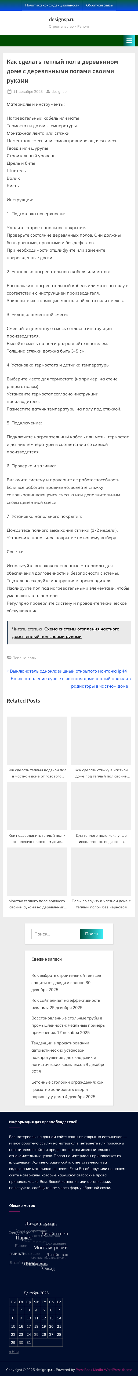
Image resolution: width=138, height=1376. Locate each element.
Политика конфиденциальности (52, 5)
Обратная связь (99, 5)
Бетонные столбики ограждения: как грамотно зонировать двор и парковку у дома (67, 1089)
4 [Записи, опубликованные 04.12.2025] (36, 1310)
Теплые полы (25, 657)
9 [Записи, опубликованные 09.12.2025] (21, 1318)
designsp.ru (62, 19)
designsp (59, 91)
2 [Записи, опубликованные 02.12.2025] (21, 1310)
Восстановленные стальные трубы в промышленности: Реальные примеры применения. (68, 1025)
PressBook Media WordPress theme (104, 1369)
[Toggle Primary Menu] (129, 40)
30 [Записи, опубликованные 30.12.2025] (21, 1342)
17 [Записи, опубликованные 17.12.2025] (29, 1326)
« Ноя (14, 1351)
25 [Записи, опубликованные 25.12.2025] (36, 1334)
